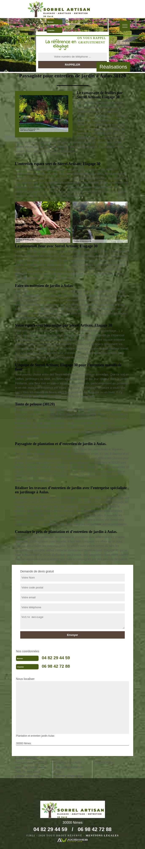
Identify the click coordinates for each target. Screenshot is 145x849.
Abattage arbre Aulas (68, 762)
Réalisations (113, 67)
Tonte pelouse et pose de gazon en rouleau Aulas (31, 765)
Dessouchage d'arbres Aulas (69, 769)
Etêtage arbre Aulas (28, 776)
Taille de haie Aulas (27, 771)
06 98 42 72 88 (82, 30)
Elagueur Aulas (103, 762)
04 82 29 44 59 (82, 21)
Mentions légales (102, 835)
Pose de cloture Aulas (68, 776)
